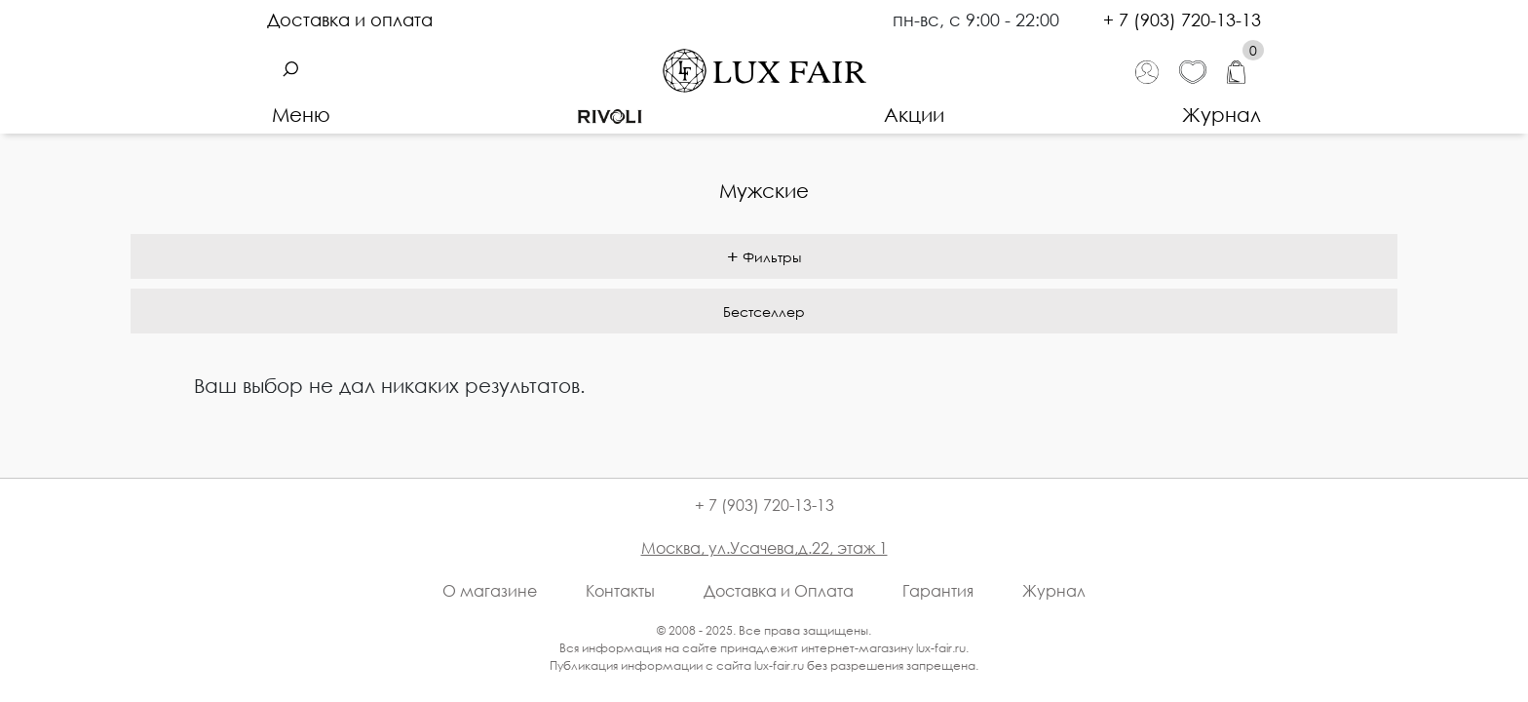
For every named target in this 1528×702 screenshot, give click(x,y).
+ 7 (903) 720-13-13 (1182, 19)
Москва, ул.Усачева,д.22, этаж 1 (764, 548)
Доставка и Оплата (779, 591)
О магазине (489, 591)
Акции (914, 114)
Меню (301, 114)
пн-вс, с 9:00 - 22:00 (978, 19)
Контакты (620, 591)
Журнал (1221, 114)
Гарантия (938, 591)
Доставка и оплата (350, 19)
